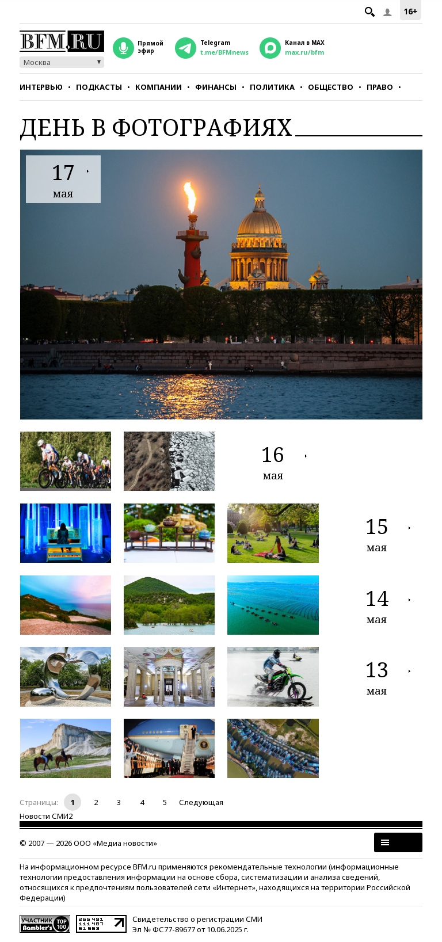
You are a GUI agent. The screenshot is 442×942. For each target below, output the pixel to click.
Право (380, 87)
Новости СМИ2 (46, 816)
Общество (330, 87)
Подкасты (99, 87)
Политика (272, 87)
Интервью (41, 87)
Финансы (216, 87)
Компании (158, 87)
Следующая (201, 802)
